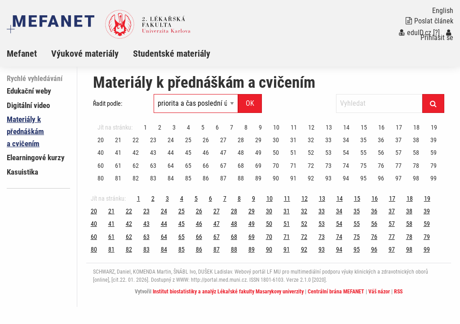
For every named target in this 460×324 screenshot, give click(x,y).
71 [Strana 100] (293, 165)
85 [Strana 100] (188, 178)
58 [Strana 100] (416, 152)
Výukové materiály (85, 53)
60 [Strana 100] (100, 165)
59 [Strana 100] (433, 152)
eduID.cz (415, 32)
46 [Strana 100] (206, 152)
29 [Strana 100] (258, 140)
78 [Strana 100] (416, 165)
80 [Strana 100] (100, 178)
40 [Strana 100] (100, 152)
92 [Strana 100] (311, 178)
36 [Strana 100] (381, 140)
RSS (398, 291)
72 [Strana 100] (311, 165)
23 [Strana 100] (153, 140)
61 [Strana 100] (118, 165)
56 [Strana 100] (381, 152)
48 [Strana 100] (241, 152)
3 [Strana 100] (174, 127)
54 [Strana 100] (346, 152)
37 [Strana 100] (398, 140)
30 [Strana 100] (276, 140)
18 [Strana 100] (416, 127)
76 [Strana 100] (381, 165)
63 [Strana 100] (153, 165)
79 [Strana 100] (433, 165)
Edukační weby (29, 90)
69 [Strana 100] (258, 165)
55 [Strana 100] (363, 152)
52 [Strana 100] (311, 152)
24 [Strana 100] (171, 140)
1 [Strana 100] (145, 127)
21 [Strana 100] (118, 140)
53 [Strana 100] (328, 152)
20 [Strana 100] (100, 140)
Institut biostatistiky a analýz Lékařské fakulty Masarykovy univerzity (228, 291)
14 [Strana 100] (346, 127)
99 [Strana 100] (433, 178)
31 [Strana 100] (293, 140)
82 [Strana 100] (136, 178)
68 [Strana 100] (241, 165)
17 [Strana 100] (399, 127)
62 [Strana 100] (136, 165)
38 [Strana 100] (416, 140)
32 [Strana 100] (311, 140)
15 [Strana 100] (364, 127)
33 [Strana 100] (328, 140)
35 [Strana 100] (363, 140)
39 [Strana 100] (433, 140)
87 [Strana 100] (223, 178)
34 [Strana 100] (346, 140)
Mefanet (22, 53)
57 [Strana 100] (398, 152)
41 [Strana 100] (118, 152)
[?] (436, 32)
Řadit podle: (107, 103)
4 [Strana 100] (188, 127)
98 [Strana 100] (416, 178)
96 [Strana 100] (381, 178)
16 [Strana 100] (381, 127)
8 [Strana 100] (246, 127)
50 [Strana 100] (276, 152)
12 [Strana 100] (311, 127)
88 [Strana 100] (241, 178)
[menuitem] (29, 53)
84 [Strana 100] (171, 178)
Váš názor (379, 291)
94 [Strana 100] (346, 178)
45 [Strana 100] (188, 152)
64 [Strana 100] (171, 165)
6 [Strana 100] (217, 127)
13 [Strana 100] (329, 127)
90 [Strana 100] (276, 178)
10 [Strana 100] (276, 127)
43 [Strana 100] (153, 152)
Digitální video (28, 105)
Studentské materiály (171, 53)
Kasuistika (22, 171)
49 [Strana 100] (258, 152)
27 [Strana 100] (223, 140)
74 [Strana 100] (346, 165)
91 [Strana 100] (293, 178)
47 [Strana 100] (223, 152)
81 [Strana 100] (118, 178)
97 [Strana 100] (398, 178)
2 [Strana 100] (159, 127)
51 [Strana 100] (293, 152)
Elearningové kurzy (36, 157)
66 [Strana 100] (206, 165)
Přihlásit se (436, 35)
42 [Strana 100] (136, 152)
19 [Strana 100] (434, 127)
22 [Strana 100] (136, 140)
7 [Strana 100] (231, 127)
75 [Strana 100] (363, 165)
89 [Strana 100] (258, 178)
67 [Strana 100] (223, 165)
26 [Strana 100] (206, 140)
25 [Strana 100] (188, 140)
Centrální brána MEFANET (336, 291)
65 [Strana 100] (188, 165)
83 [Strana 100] (153, 178)
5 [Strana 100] (202, 127)
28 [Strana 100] (241, 140)
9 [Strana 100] (260, 127)
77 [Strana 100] (398, 165)
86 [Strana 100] (206, 178)
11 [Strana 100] (294, 127)
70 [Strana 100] (276, 165)
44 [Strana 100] (171, 152)
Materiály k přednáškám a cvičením (25, 131)
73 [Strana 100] (328, 165)
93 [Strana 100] (328, 178)
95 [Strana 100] (363, 178)
